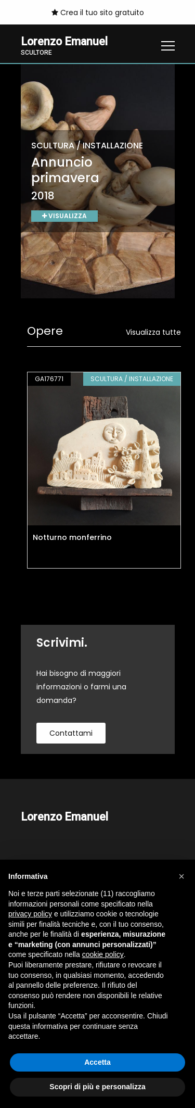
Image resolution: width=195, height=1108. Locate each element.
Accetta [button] (97, 1062)
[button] (181, 876)
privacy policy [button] (30, 914)
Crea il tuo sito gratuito (97, 12)
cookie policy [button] (103, 954)
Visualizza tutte (153, 332)
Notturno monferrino (72, 537)
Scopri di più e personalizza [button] (97, 1086)
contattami (71, 733)
